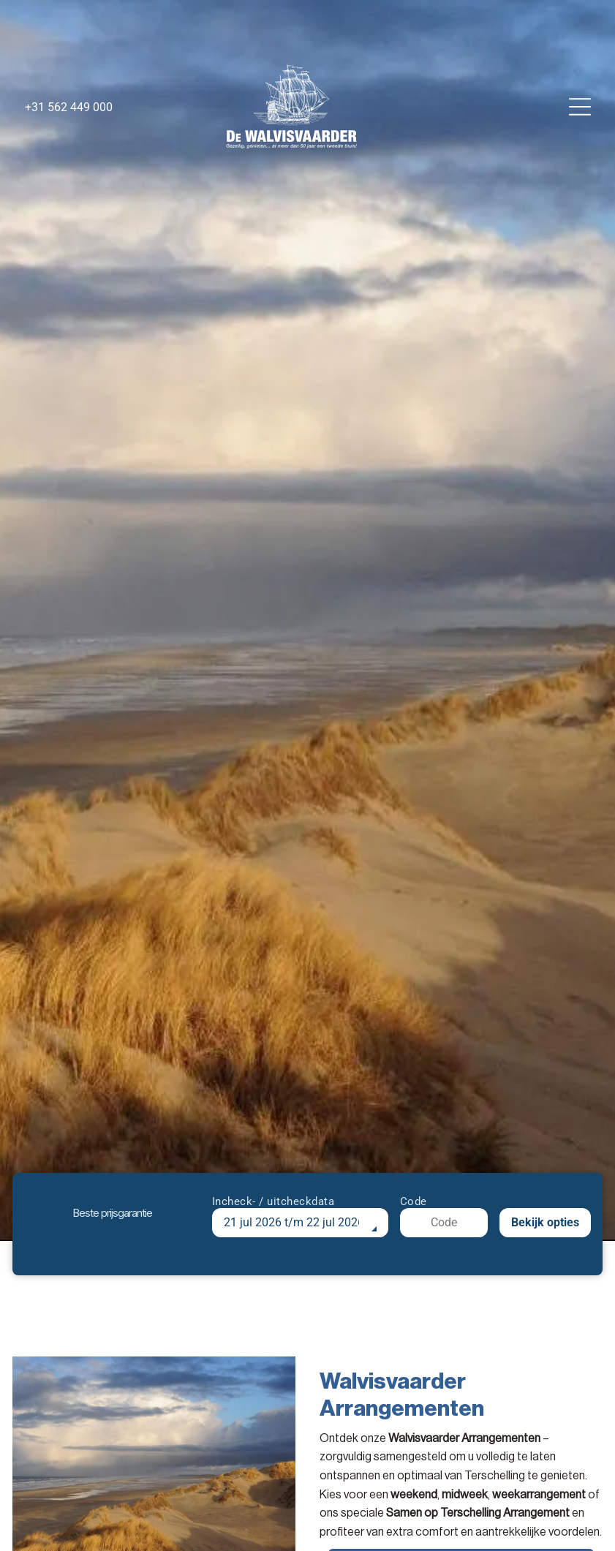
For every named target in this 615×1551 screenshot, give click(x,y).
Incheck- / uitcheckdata (273, 1201)
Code (413, 1201)
